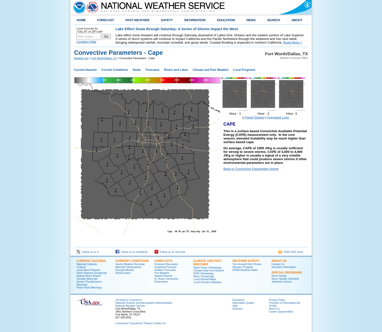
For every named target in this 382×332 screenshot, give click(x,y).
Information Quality (243, 302)
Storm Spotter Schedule (285, 278)
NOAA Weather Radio (245, 269)
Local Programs (244, 70)
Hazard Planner (163, 275)
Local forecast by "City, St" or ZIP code (89, 30)
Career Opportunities (281, 311)
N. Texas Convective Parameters (166, 280)
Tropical (81, 267)
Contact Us (277, 264)
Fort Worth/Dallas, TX (104, 58)
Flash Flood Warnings (89, 287)
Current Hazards (85, 70)
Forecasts (153, 70)
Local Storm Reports (88, 269)
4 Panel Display (253, 117)
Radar (137, 70)
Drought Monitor (124, 269)
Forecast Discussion (166, 264)
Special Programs (286, 272)
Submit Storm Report (88, 275)
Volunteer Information (283, 267)
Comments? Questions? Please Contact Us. (140, 323)
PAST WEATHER (137, 20)
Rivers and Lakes (176, 70)
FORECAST (105, 20)
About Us (274, 308)
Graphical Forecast (165, 267)
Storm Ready (278, 275)
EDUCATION (226, 20)
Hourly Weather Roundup (130, 264)
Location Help (86, 42)
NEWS (251, 20)
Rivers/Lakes (123, 272)
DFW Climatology (203, 273)
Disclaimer (238, 299)
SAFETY (167, 20)
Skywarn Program (242, 267)
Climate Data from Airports (208, 270)
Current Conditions (114, 70)
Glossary (237, 308)
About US (279, 261)
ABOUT (296, 20)
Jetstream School (281, 281)
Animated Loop (278, 117)
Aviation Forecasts (165, 269)
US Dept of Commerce (128, 299)
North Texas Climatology (207, 267)
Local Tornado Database (207, 282)
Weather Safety (245, 261)
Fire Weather (161, 272)
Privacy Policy (277, 299)
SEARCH (273, 20)
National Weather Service (130, 305)
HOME (81, 20)
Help (235, 305)
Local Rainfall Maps (204, 279)
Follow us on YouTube (169, 251)
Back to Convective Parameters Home (250, 169)
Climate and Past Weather (211, 70)
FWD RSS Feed (290, 251)
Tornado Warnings (86, 278)
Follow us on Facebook (131, 251)
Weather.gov (81, 58)
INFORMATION (195, 20)
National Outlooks (86, 264)
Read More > (292, 42)
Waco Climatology (203, 276)
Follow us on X (87, 251)
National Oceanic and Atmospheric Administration (143, 302)
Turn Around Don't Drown (247, 264)
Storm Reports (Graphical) (91, 272)
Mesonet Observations (128, 267)
